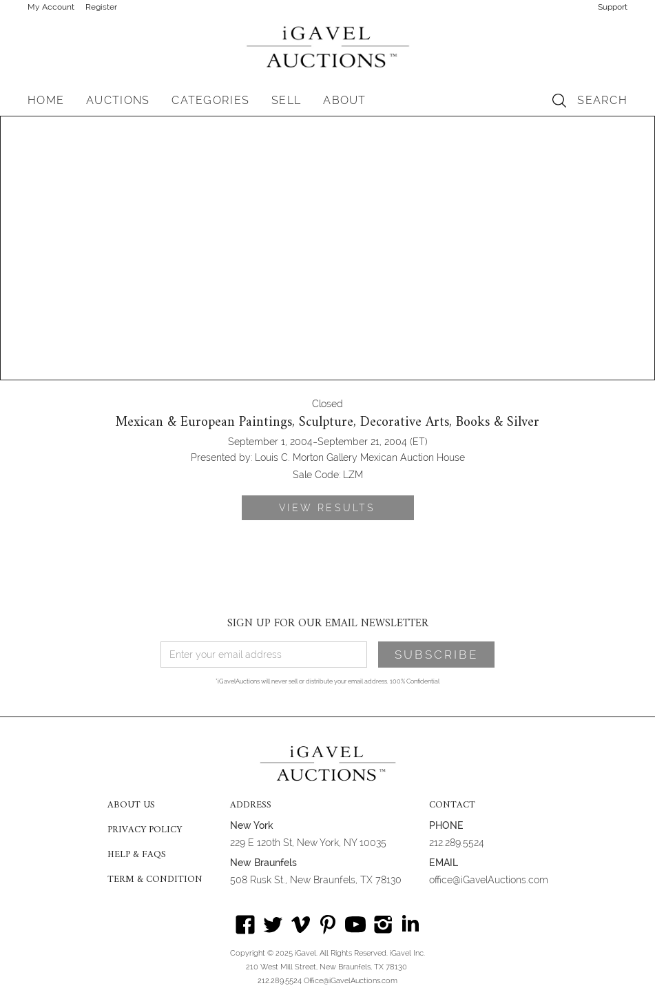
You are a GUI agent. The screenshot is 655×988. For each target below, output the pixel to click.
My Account (51, 7)
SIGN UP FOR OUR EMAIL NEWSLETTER (327, 623)
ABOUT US (131, 805)
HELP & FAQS (136, 855)
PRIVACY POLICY (144, 830)
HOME (46, 100)
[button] (117, 100)
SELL (286, 100)
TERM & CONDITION (154, 880)
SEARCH (602, 100)
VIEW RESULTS (327, 507)
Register (101, 7)
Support (612, 7)
